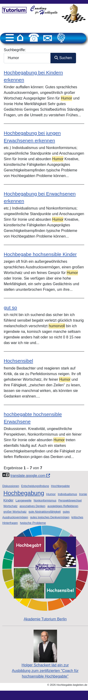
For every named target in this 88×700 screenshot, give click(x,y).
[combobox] (27, 58)
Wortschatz (10, 506)
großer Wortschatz (14, 511)
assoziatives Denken (32, 506)
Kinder (8, 500)
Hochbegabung (23, 493)
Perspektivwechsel (70, 500)
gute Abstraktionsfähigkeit (45, 511)
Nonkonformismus (45, 500)
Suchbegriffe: (15, 50)
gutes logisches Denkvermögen (49, 517)
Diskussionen (10, 486)
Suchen (63, 58)
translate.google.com (30, 476)
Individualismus (67, 494)
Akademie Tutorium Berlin (45, 573)
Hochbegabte (60, 486)
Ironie (83, 494)
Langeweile (23, 500)
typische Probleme (33, 523)
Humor (51, 494)
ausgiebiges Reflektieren (62, 506)
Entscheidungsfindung (35, 486)
